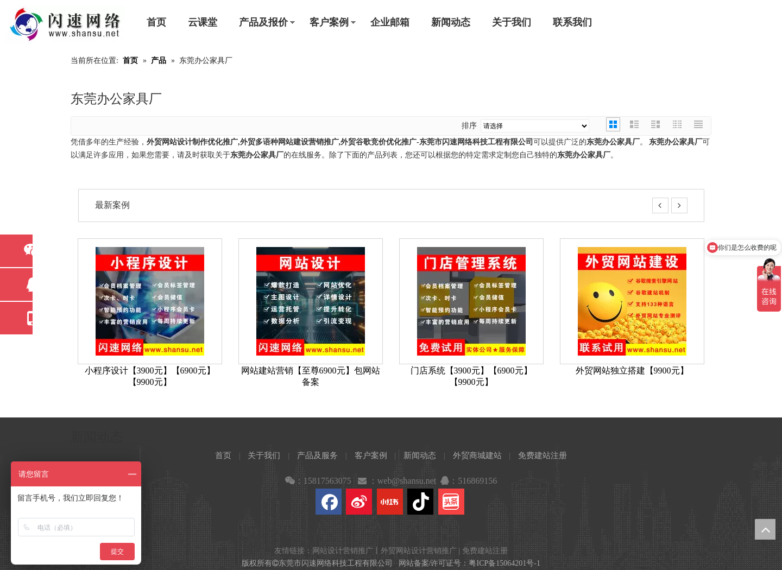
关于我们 (511, 22)
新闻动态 (450, 22)
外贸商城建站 (477, 455)
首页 (156, 22)
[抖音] (420, 502)
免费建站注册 (542, 455)
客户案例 (329, 22)
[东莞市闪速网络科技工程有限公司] (65, 25)
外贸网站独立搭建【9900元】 (632, 370)
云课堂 (202, 22)
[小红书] (390, 502)
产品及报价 (263, 22)
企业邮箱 (389, 22)
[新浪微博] (359, 502)
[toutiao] (451, 502)
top (765, 529)
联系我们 (572, 22)
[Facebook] (329, 502)
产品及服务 (317, 455)
